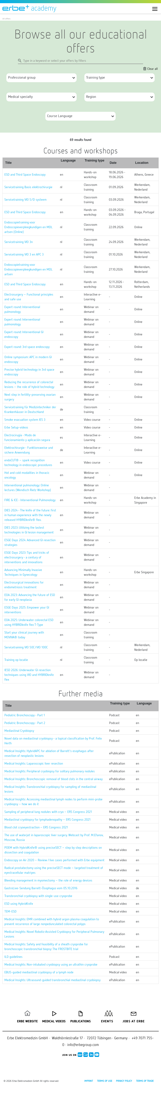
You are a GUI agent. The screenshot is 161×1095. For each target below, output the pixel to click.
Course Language (59, 116)
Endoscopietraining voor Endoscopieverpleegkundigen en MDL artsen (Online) (28, 227)
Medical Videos (54, 1021)
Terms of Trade (145, 1080)
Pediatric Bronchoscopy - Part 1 (24, 715)
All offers (6, 18)
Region (91, 96)
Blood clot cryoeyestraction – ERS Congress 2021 (36, 827)
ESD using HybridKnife (18, 903)
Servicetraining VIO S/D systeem (25, 199)
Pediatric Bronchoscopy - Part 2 (24, 723)
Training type (95, 77)
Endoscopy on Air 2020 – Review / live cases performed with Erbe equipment (54, 860)
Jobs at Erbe (134, 1021)
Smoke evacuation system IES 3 (24, 419)
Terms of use (104, 1080)
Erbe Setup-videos (16, 427)
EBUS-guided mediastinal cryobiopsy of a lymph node (38, 972)
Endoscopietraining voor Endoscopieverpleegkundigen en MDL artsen (28, 269)
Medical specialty (20, 96)
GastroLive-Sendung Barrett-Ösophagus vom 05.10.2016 (41, 888)
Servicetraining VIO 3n (18, 242)
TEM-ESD (10, 911)
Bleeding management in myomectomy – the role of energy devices (48, 880)
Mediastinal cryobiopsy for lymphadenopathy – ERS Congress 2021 (47, 819)
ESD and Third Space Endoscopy (25, 174)
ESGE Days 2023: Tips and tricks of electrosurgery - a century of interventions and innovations (26, 557)
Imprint (88, 1080)
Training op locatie (16, 660)
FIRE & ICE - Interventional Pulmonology (30, 500)
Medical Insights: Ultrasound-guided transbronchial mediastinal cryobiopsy (52, 980)
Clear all (152, 69)
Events (107, 1021)
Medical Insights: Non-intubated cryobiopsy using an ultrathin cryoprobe (50, 964)
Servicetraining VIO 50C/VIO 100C (26, 647)
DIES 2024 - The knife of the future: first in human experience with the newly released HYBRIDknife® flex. (30, 515)
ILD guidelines (13, 957)
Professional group (22, 77)
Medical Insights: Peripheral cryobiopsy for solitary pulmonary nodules (49, 771)
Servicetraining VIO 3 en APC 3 (24, 254)
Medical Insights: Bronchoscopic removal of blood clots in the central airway (53, 779)
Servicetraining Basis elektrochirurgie (28, 187)
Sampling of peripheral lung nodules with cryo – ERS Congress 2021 (48, 812)
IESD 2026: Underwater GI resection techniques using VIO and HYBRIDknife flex (29, 674)
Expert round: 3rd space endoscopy (27, 347)
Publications (80, 1021)
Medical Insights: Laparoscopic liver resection (33, 763)
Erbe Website (27, 1021)
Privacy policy (124, 1080)
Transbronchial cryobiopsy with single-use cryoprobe (38, 896)
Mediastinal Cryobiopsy (19, 730)
